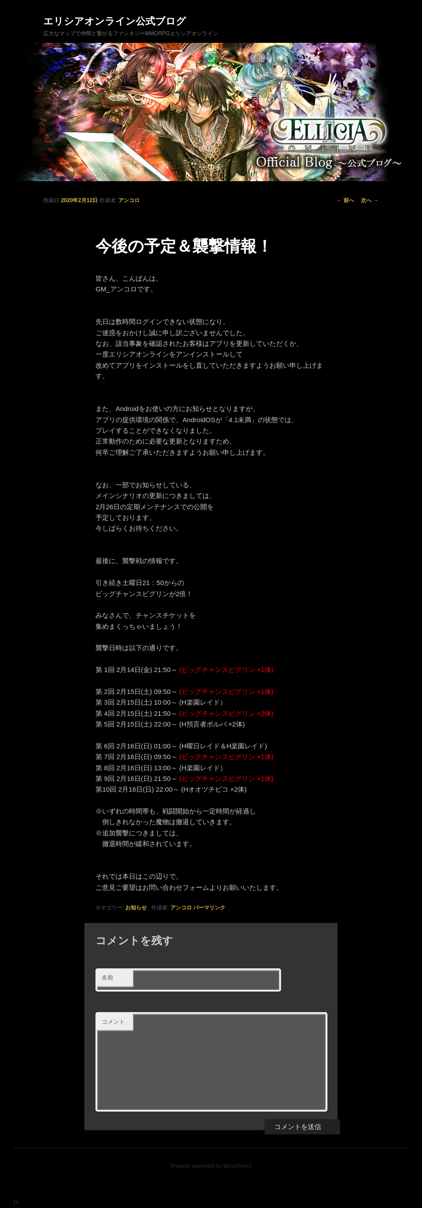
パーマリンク (209, 908)
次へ (369, 200)
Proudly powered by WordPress (210, 1166)
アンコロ (129, 200)
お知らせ (136, 908)
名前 (107, 977)
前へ (345, 200)
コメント (113, 1021)
